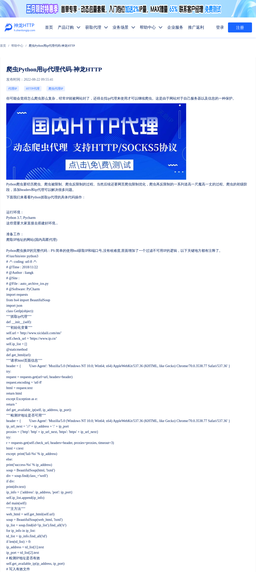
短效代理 (113, 480)
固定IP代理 (152, 480)
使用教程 (131, 527)
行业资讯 (151, 527)
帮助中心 (54, 42)
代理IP (10, 66)
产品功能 (113, 527)
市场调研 (189, 503)
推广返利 (189, 468)
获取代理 (131, 468)
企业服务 (169, 468)
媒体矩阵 (131, 503)
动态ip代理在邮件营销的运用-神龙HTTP (229, 386)
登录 (222, 27)
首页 (40, 42)
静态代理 (131, 492)
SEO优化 (226, 503)
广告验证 (151, 503)
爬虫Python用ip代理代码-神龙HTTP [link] (89, 42)
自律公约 (228, 547)
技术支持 (48, 528)
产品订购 (113, 468)
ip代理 (60, 72)
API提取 (112, 515)
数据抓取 (113, 503)
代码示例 (130, 515)
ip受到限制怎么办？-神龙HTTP (23, 386)
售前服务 (48, 518)
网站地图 (114, 553)
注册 (240, 27)
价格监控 (169, 503)
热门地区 (149, 515)
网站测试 (245, 503)
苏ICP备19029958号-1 (129, 560)
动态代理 (113, 492)
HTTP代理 (21, 66)
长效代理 (131, 480)
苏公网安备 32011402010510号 (168, 560)
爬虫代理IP (33, 66)
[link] (40, 43)
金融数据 (207, 503)
